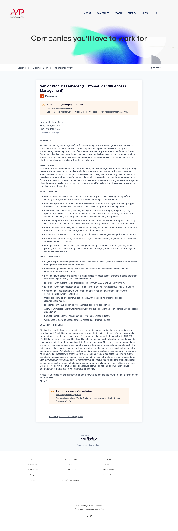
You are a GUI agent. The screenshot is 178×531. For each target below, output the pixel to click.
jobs (23, 68)
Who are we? (33, 464)
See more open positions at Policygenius (66, 417)
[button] (166, 13)
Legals (108, 459)
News (71, 464)
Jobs (33, 480)
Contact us (71, 470)
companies (42, 68)
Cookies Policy (108, 475)
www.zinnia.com (66, 360)
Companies (33, 470)
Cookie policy (94, 445)
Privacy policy (82, 445)
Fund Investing (71, 459)
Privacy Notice (108, 470)
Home (33, 459)
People (33, 475)
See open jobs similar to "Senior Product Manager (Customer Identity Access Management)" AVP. (87, 112)
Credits (108, 464)
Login (71, 475)
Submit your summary (71, 480)
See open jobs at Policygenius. (59, 108)
